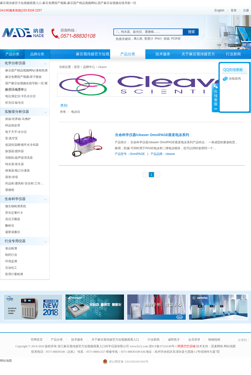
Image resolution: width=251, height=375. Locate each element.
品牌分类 (37, 54)
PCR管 (175, 38)
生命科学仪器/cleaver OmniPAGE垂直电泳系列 (152, 135)
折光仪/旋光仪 (14, 102)
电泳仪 (75, 112)
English (219, 10)
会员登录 (194, 339)
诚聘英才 (174, 339)
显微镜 (9, 190)
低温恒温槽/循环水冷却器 (22, 144)
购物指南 (214, 339)
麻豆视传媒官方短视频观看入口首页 (92, 59)
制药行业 (11, 255)
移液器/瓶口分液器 (17, 170)
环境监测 (11, 261)
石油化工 (11, 267)
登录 (234, 10)
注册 (246, 10)
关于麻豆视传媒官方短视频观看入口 (198, 59)
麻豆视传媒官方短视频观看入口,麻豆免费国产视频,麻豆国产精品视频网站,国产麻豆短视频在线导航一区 (68, 3)
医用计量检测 (14, 274)
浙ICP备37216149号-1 (163, 346)
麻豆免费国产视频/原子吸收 (23, 77)
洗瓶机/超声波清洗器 (19, 157)
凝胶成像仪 (12, 232)
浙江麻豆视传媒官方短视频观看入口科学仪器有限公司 (93, 346)
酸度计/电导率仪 (16, 89)
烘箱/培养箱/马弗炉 (18, 119)
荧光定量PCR (14, 212)
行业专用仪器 (15, 241)
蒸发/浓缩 (11, 177)
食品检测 (11, 248)
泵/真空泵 (11, 138)
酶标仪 (9, 225)
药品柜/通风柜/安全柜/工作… (24, 183)
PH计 (158, 38)
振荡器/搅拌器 (14, 151)
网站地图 (230, 346)
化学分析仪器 (15, 63)
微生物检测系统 (15, 206)
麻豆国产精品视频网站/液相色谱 (26, 70)
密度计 (148, 38)
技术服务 (163, 54)
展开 (215, 97)
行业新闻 (233, 54)
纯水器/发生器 (14, 164)
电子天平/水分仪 (16, 132)
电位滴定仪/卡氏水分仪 (20, 96)
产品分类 (12, 54)
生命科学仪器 (15, 199)
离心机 (138, 38)
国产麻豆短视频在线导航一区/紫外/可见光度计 (26, 86)
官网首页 (37, 339)
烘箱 (167, 38)
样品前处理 (12, 125)
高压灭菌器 (12, 219)
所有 (63, 112)
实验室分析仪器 (17, 112)
